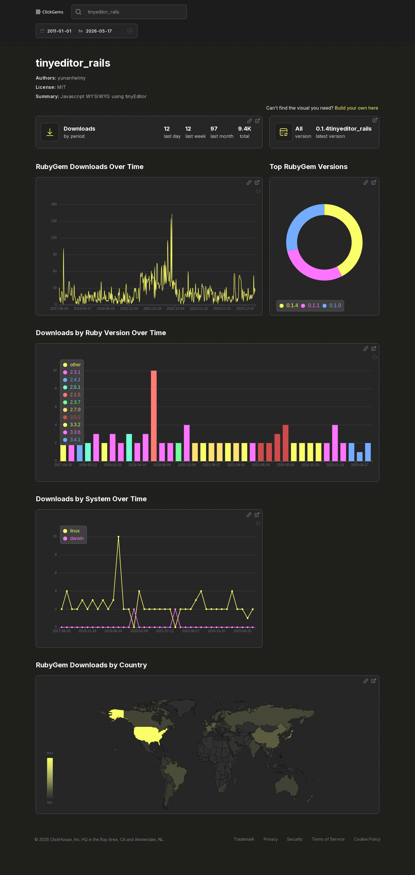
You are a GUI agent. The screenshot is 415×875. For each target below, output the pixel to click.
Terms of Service (328, 839)
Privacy (271, 839)
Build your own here (356, 108)
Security (295, 839)
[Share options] (249, 121)
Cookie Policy (367, 839)
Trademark (244, 839)
